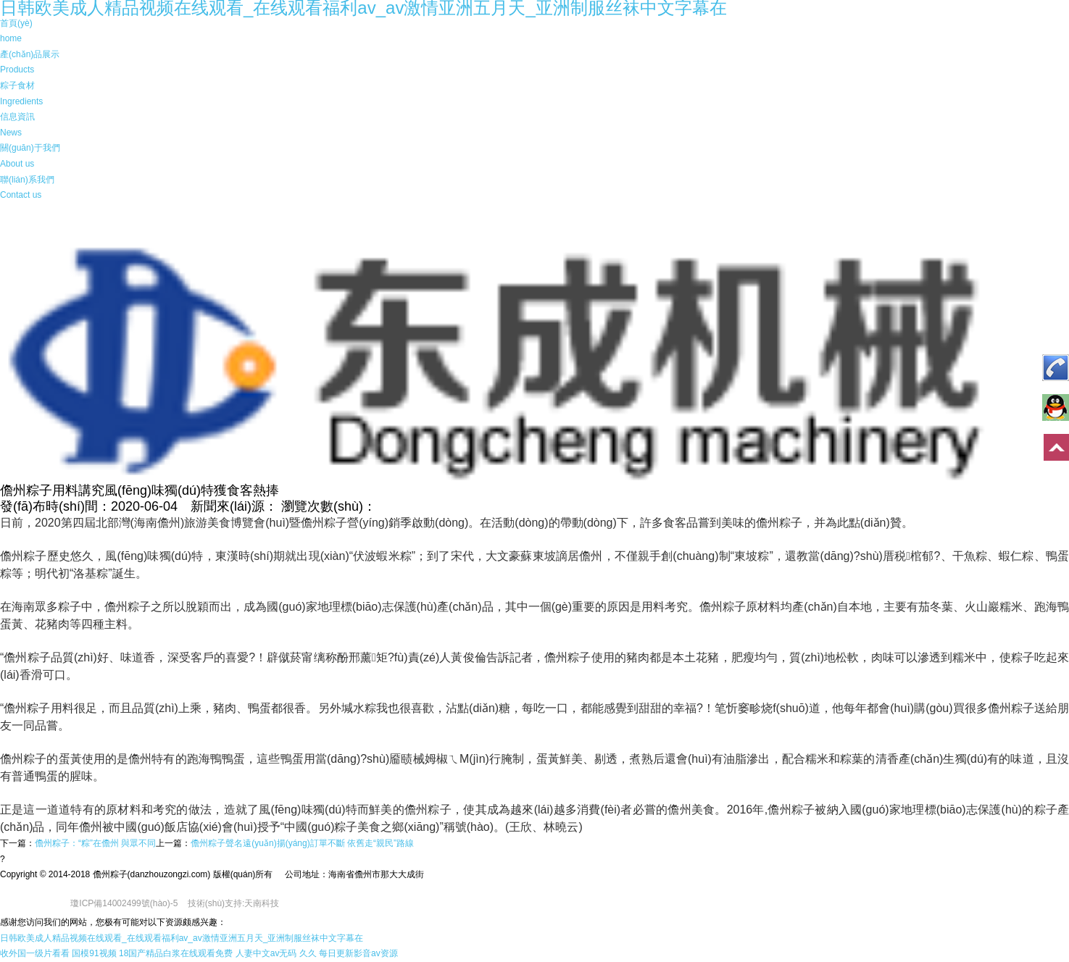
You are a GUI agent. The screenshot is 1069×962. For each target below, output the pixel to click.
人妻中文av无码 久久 (276, 953)
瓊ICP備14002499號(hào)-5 (124, 903)
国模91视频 (94, 953)
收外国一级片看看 (35, 953)
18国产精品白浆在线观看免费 (176, 953)
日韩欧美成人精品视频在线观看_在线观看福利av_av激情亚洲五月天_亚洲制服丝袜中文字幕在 (181, 938)
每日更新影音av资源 (358, 953)
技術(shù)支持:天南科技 (234, 903)
